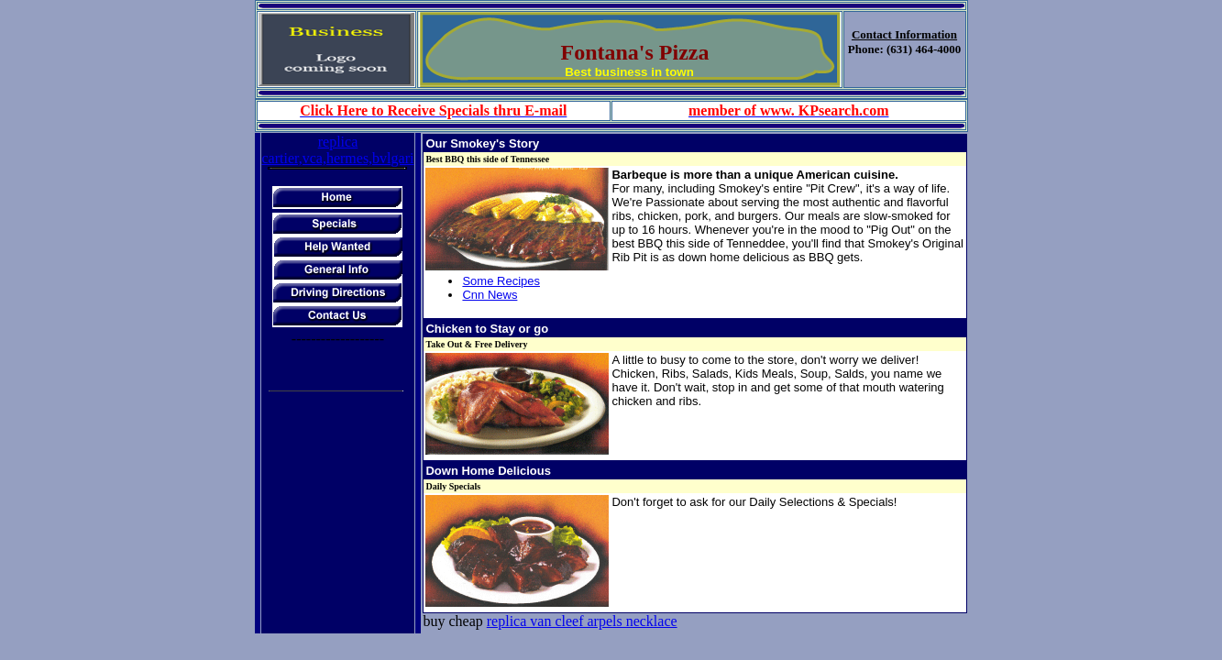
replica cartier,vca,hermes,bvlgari (338, 150)
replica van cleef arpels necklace (582, 621)
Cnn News (489, 295)
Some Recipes (501, 281)
